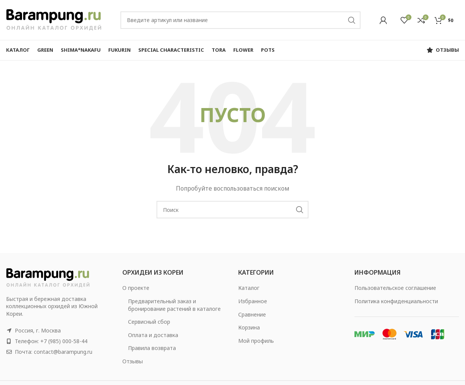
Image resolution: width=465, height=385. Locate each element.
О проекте (135, 287)
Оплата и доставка (153, 335)
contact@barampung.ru (63, 351)
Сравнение (252, 314)
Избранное (252, 301)
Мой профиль (256, 340)
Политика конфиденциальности (396, 301)
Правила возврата (152, 348)
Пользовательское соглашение (395, 287)
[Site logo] (53, 19)
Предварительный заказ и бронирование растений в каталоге (174, 305)
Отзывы (132, 361)
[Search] (240, 20)
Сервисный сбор (149, 321)
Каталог (248, 287)
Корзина (249, 327)
